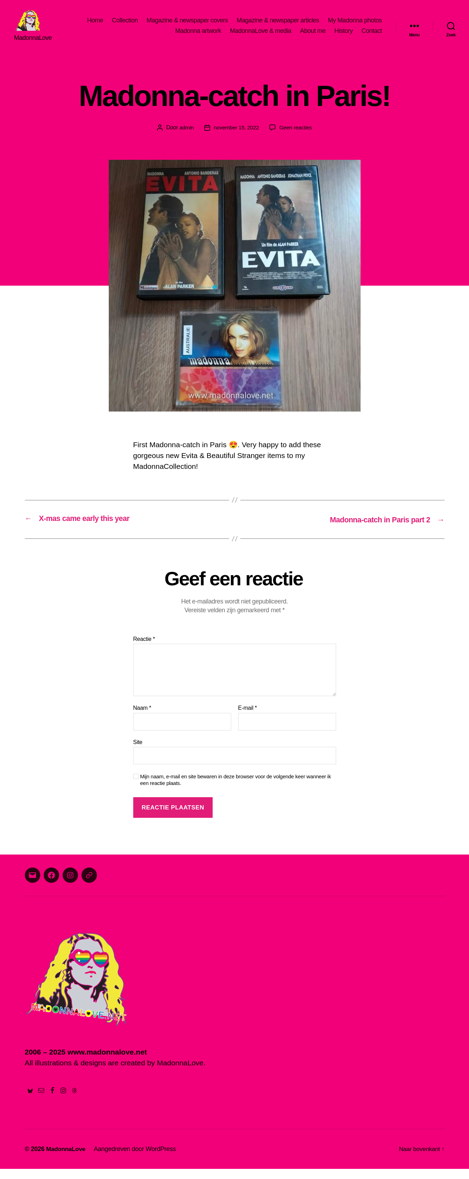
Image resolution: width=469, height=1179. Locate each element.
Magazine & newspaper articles (278, 25)
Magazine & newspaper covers (187, 25)
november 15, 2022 (236, 138)
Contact (371, 36)
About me (313, 36)
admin (185, 138)
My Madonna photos (355, 25)
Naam (142, 718)
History (343, 36)
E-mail (247, 718)
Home (95, 25)
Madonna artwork (198, 36)
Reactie (144, 649)
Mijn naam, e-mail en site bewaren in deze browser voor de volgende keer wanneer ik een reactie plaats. (235, 790)
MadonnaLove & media (260, 36)
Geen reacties (296, 138)
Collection (125, 25)
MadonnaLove (66, 1159)
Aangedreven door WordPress (137, 1159)
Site (138, 752)
